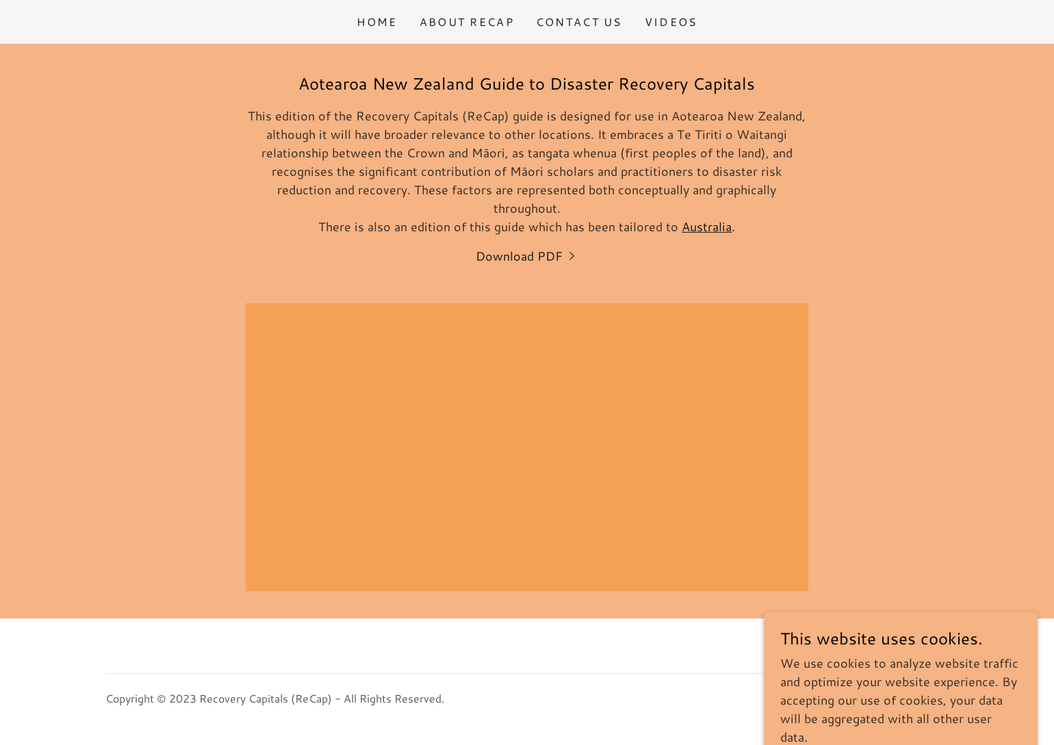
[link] (527, 256)
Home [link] (377, 21)
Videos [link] (671, 21)
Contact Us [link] (579, 21)
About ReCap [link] (467, 21)
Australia (707, 226)
